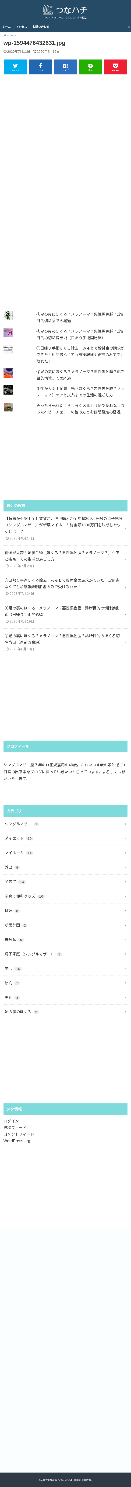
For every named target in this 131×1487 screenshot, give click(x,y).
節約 (12, 983)
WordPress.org (17, 1141)
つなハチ (63, 1479)
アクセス (21, 26)
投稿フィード (15, 1128)
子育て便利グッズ (25, 896)
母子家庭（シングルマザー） (33, 954)
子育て (15, 882)
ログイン (11, 1121)
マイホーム (19, 853)
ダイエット (19, 838)
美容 (12, 997)
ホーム (6, 26)
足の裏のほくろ (22, 1012)
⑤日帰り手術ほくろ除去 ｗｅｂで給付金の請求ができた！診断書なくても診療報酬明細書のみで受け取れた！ (80, 354)
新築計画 (16, 925)
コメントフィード (19, 1134)
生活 (13, 968)
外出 (12, 867)
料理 (12, 911)
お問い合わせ (40, 26)
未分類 (14, 940)
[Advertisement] (65, 190)
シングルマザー (22, 824)
